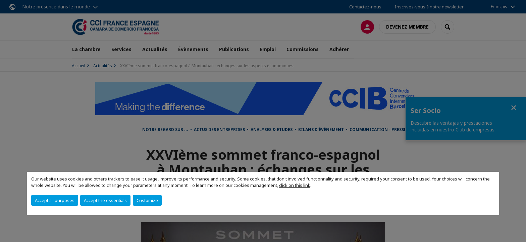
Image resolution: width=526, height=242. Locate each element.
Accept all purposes (54, 200)
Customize (147, 200)
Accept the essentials (105, 200)
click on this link (294, 185)
